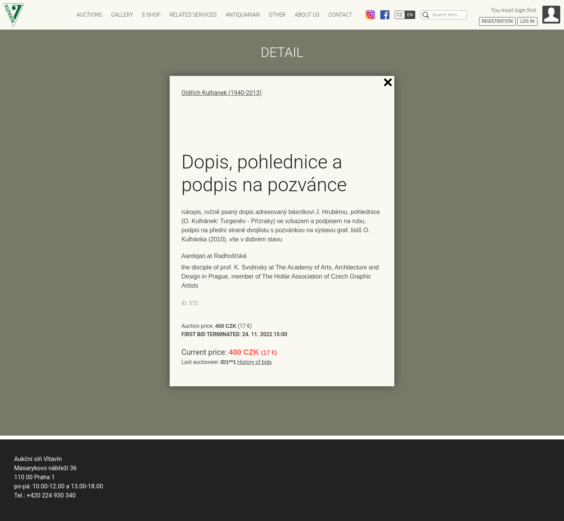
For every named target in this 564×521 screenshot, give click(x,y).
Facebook (384, 14)
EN (410, 14)
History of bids (254, 362)
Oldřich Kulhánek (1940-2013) (221, 92)
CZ (400, 14)
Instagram (370, 14)
